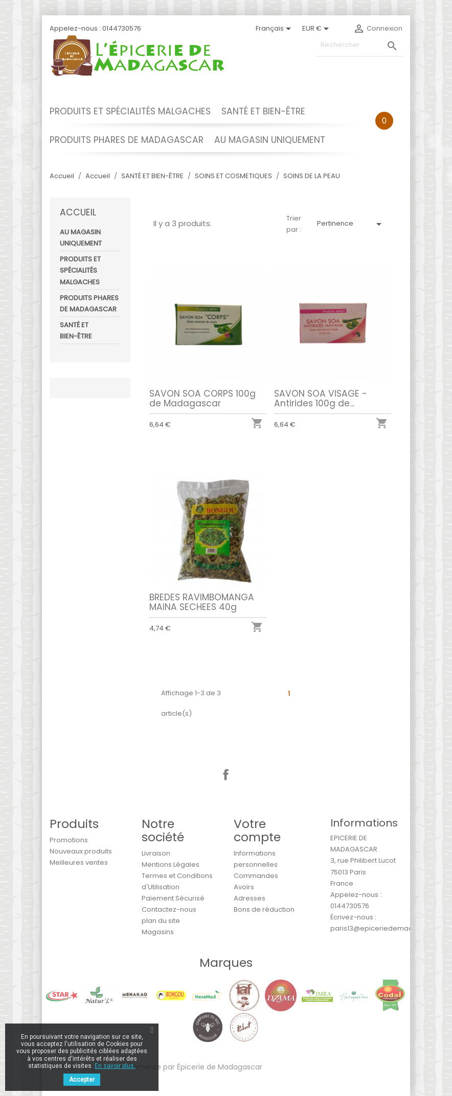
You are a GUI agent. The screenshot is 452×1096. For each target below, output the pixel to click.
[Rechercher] (358, 45)
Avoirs (244, 887)
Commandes (256, 876)
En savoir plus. (115, 1065)
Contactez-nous (169, 909)
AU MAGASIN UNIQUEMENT (269, 140)
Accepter (82, 1079)
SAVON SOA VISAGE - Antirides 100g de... (320, 398)
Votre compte (257, 830)
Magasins (158, 932)
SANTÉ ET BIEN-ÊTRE (263, 111)
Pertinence (351, 224)
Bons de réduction (264, 909)
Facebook (226, 775)
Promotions (69, 840)
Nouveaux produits (81, 851)
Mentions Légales (170, 864)
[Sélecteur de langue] (275, 28)
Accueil (78, 212)
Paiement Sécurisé (173, 898)
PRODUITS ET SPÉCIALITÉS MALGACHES (130, 111)
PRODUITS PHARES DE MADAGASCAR (127, 140)
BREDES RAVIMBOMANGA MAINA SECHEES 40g (201, 602)
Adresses (249, 898)
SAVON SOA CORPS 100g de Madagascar (202, 398)
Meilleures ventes (79, 862)
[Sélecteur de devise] (317, 28)
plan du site (161, 920)
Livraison (156, 853)
